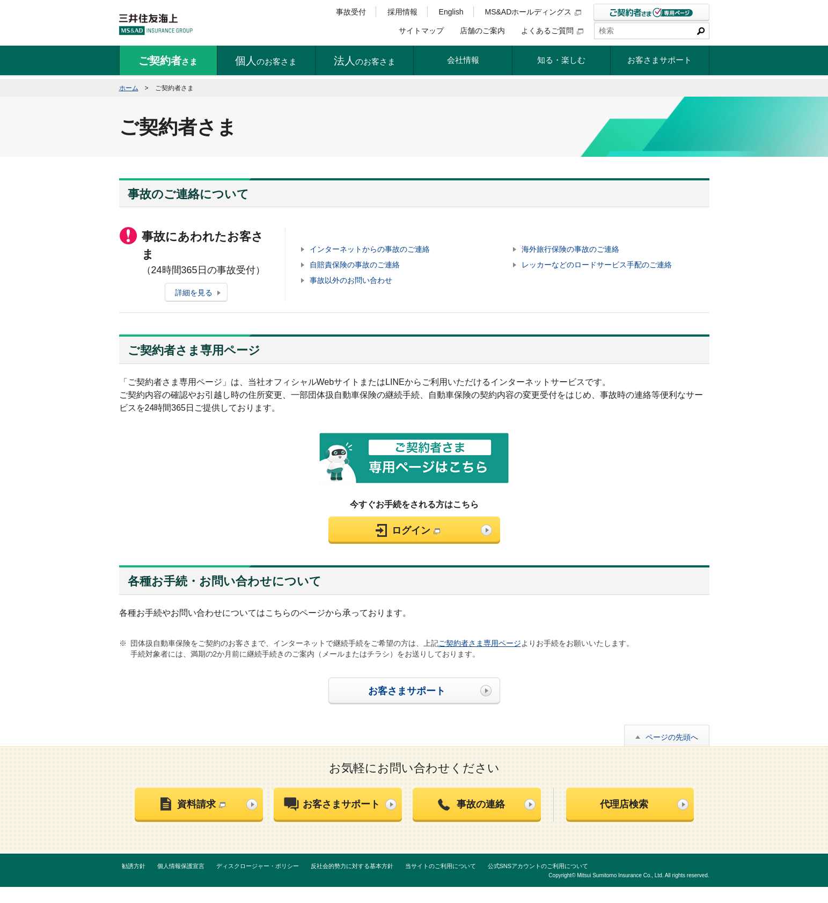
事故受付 (351, 12)
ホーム (128, 88)
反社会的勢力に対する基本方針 (352, 866)
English (451, 12)
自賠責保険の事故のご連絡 (355, 264)
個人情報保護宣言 (180, 866)
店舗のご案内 (482, 30)
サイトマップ (421, 30)
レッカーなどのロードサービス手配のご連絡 (597, 264)
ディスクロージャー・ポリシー (257, 866)
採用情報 (402, 12)
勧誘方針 (133, 866)
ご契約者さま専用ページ (479, 643)
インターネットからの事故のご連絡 (370, 249)
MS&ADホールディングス (533, 12)
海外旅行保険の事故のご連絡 (570, 249)
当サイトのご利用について (440, 866)
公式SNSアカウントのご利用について (538, 866)
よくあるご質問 (552, 30)
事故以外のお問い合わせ (351, 280)
